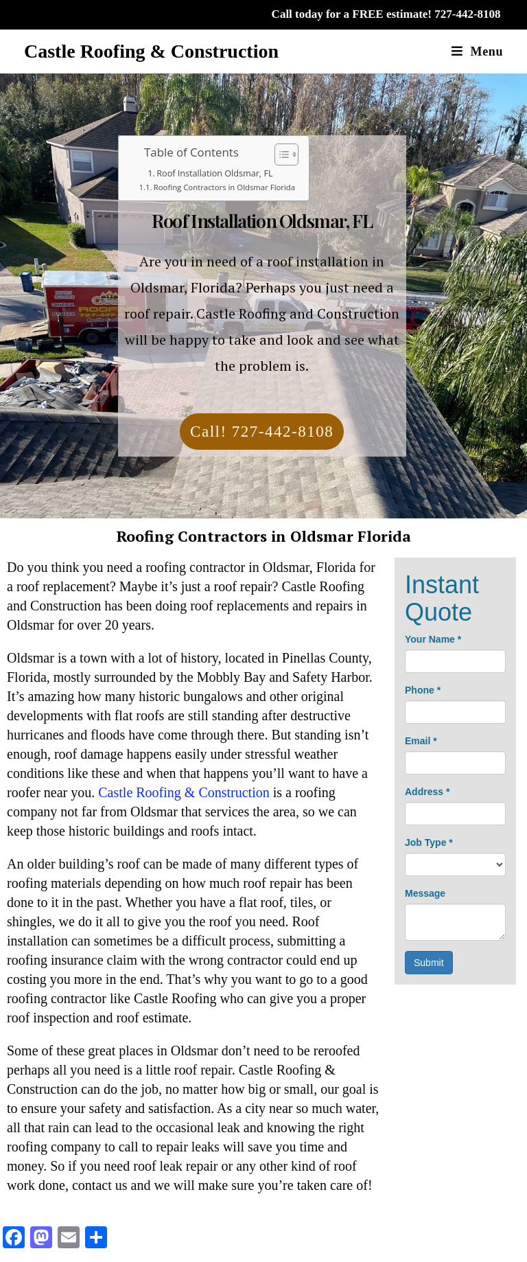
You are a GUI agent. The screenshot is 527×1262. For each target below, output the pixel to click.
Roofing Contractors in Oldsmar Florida (224, 187)
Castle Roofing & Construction (151, 51)
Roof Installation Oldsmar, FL (214, 173)
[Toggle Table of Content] (279, 154)
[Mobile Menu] (477, 51)
